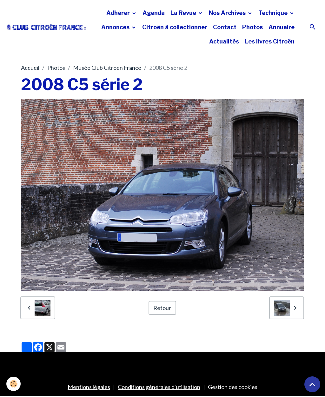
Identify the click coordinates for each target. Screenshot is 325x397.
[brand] (47, 27)
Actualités (224, 41)
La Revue (183, 13)
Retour (162, 307)
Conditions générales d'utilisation (159, 386)
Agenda (154, 13)
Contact (224, 27)
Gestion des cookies (232, 386)
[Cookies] (13, 384)
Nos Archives (228, 13)
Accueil (30, 67)
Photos (252, 27)
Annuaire (282, 27)
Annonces (116, 27)
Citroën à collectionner (174, 27)
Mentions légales (89, 386)
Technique (273, 13)
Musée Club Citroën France (107, 67)
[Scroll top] (312, 384)
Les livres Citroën (270, 41)
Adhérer (118, 13)
